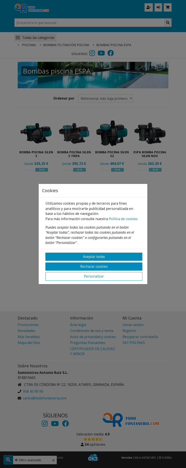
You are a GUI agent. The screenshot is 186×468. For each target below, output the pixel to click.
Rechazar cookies (94, 266)
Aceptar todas (94, 256)
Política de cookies (123, 218)
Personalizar (94, 276)
